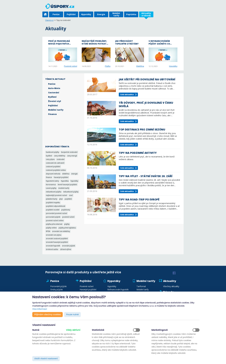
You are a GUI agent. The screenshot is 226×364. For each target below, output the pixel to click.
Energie (101, 14)
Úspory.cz (49, 20)
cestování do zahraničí (55, 163)
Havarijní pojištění (88, 289)
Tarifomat (141, 286)
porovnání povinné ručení (56, 213)
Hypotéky (86, 14)
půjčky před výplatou (67, 227)
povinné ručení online (55, 220)
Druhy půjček (56, 289)
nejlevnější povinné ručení (56, 195)
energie (74, 173)
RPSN (48, 231)
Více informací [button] (39, 309)
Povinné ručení (70, 66)
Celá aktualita (127, 94)
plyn (61, 199)
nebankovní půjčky (70, 191)
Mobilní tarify (116, 14)
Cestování (53, 92)
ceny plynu (50, 159)
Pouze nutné (72, 314)
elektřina (65, 173)
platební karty (51, 199)
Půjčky (108, 66)
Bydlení (52, 96)
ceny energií (72, 155)
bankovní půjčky (52, 152)
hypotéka (65, 181)
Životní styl (54, 101)
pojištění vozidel (52, 209)
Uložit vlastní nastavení (46, 358)
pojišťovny (65, 209)
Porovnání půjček (58, 286)
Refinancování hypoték (118, 289)
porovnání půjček (53, 217)
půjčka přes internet (54, 224)
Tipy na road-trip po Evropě (139, 199)
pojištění (68, 199)
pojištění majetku (53, 202)
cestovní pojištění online (56, 170)
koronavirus (51, 184)
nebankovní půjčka (53, 191)
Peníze (56, 14)
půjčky (66, 224)
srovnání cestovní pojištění (57, 238)
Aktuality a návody (146, 14)
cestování (60, 159)
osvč (71, 195)
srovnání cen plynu (53, 235)
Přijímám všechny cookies (47, 314)
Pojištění (71, 14)
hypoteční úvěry (52, 181)
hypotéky (74, 181)
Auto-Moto (54, 88)
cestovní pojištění (53, 166)
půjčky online (51, 227)
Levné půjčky (51, 188)
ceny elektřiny (59, 155)
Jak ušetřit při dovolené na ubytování (147, 79)
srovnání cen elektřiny (61, 231)
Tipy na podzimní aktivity (138, 152)
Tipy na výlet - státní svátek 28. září (145, 176)
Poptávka (131, 14)
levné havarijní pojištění (67, 184)
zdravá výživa (65, 249)
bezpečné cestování (69, 152)
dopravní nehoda (53, 173)
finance (49, 177)
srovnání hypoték (53, 245)
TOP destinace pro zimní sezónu (142, 129)
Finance (52, 114)
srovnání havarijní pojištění (57, 242)
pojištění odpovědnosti (55, 206)
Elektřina (140, 66)
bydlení (49, 155)
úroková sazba (52, 249)
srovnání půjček (68, 245)
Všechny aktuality (171, 286)
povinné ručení (68, 217)
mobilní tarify (63, 188)
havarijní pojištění (61, 177)
